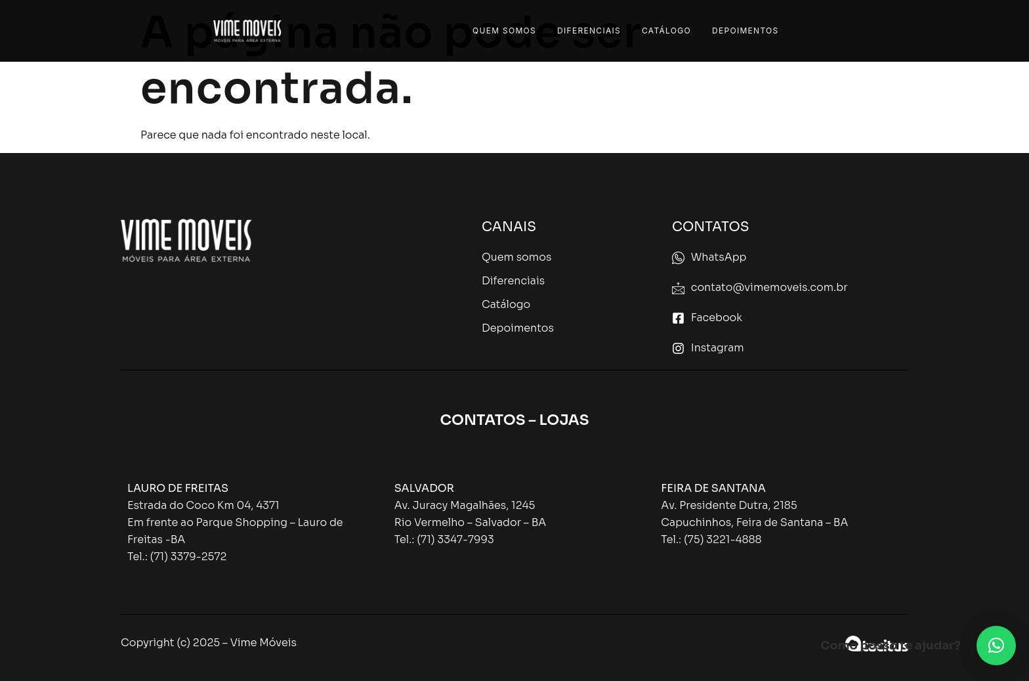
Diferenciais (589, 30)
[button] (996, 645)
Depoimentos (745, 30)
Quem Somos (504, 30)
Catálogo (666, 30)
